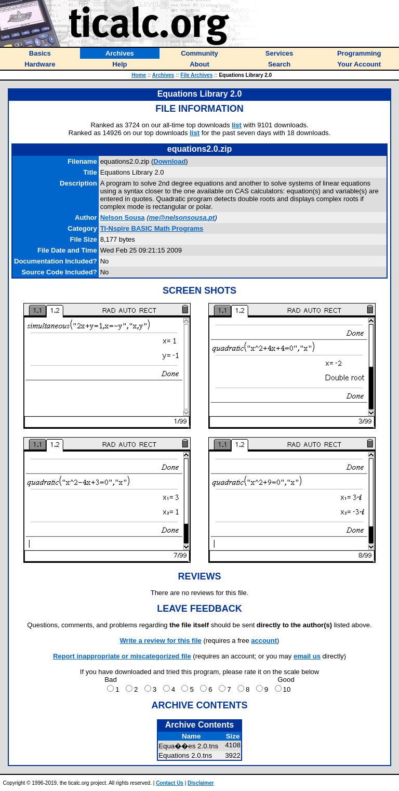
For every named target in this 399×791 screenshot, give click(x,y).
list (237, 125)
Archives (163, 75)
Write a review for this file (161, 640)
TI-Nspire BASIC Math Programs (152, 228)
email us (307, 656)
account (264, 640)
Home (138, 75)
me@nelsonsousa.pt (182, 217)
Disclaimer (201, 783)
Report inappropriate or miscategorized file (122, 656)
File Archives (196, 75)
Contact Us (169, 783)
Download (169, 161)
